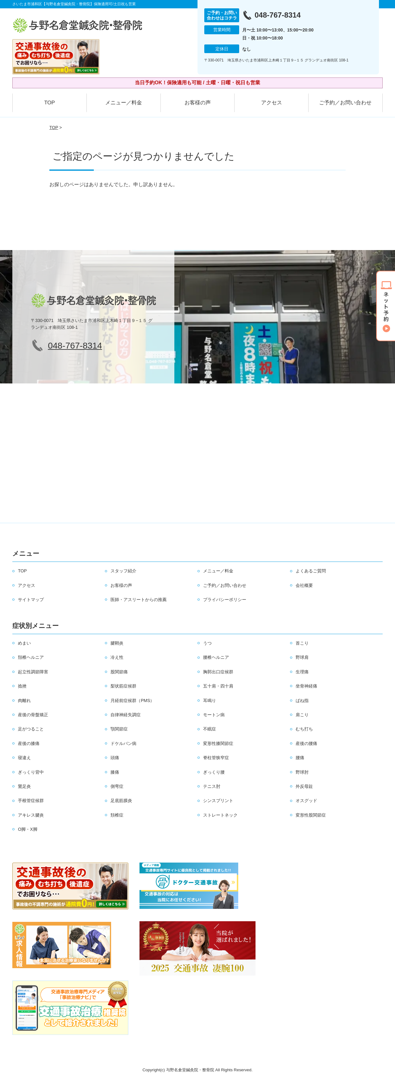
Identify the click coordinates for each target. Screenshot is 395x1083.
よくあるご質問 (311, 570)
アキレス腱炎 (31, 815)
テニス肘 (211, 786)
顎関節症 (119, 728)
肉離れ (24, 700)
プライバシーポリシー (224, 599)
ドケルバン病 (123, 743)
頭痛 (114, 757)
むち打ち (304, 728)
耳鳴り (209, 700)
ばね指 (302, 700)
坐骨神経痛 (306, 686)
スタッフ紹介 (123, 570)
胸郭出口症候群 (218, 671)
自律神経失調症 (125, 714)
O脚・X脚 (27, 829)
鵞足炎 (24, 786)
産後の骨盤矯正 (33, 714)
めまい (24, 643)
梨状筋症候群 (123, 686)
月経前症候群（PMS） (132, 700)
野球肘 (302, 772)
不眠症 (209, 728)
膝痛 (114, 772)
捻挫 (22, 686)
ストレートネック (220, 815)
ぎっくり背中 (31, 772)
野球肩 (302, 657)
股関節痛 (119, 671)
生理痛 (302, 671)
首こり (302, 643)
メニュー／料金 (123, 103)
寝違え (24, 757)
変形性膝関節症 (218, 743)
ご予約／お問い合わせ (345, 103)
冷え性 (116, 657)
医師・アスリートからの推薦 (138, 599)
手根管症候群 (31, 800)
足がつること (31, 728)
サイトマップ (31, 599)
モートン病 (214, 714)
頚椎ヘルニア (31, 657)
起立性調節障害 (33, 671)
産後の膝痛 (29, 743)
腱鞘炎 (116, 643)
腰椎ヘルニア (216, 657)
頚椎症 (116, 815)
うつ (207, 643)
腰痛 (300, 757)
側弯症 (116, 786)
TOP (49, 103)
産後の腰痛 (306, 743)
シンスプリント (218, 800)
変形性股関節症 (311, 815)
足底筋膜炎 (121, 800)
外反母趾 (304, 786)
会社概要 (304, 585)
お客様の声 (198, 103)
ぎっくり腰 (214, 772)
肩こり (302, 714)
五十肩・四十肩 (218, 686)
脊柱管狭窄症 (216, 757)
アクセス (271, 103)
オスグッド (306, 800)
